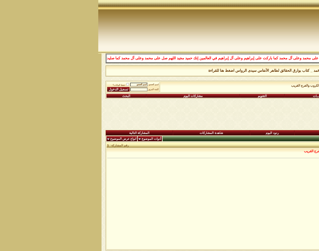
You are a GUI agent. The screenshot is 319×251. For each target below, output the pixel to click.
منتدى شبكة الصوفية (293, 85)
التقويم (164, 96)
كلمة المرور (55, 89)
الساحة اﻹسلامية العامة (261, 85)
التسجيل (284, 96)
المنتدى (294, 133)
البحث (28, 96)
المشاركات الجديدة (236, 133)
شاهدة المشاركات (113, 133)
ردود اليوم (173, 133)
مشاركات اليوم (94, 96)
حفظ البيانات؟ (22, 85)
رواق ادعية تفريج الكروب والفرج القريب (218, 85)
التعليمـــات (222, 96)
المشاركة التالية (41, 133)
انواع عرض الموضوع (25, 138)
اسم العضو (55, 84)
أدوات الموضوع (53, 138)
